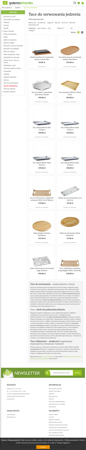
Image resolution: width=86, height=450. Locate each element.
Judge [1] (50, 23)
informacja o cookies (57, 404)
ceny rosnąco (41, 28)
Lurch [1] (64, 23)
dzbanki (66, 356)
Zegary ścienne (54, 420)
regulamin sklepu (55, 388)
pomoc (51, 399)
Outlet (51, 417)
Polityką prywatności (72, 440)
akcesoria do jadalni (47, 356)
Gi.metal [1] (41, 23)
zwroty (52, 394)
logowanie (11, 414)
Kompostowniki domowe (58, 425)
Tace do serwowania (30, 8)
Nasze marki (53, 414)
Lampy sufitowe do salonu (59, 430)
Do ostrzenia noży (56, 433)
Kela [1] (57, 23)
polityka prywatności (57, 401)
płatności (52, 407)
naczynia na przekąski (41, 358)
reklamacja (53, 396)
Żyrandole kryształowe (58, 427)
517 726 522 (17, 388)
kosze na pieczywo (75, 356)
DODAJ (77, 373)
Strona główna (7, 8)
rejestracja (11, 417)
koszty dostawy (55, 391)
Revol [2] (72, 23)
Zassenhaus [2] (34, 25)
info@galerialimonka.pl (21, 394)
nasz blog (10, 399)
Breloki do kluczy (55, 422)
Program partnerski (56, 435)
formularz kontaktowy (16, 396)
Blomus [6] (32, 23)
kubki (32, 358)
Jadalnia (17, 8)
